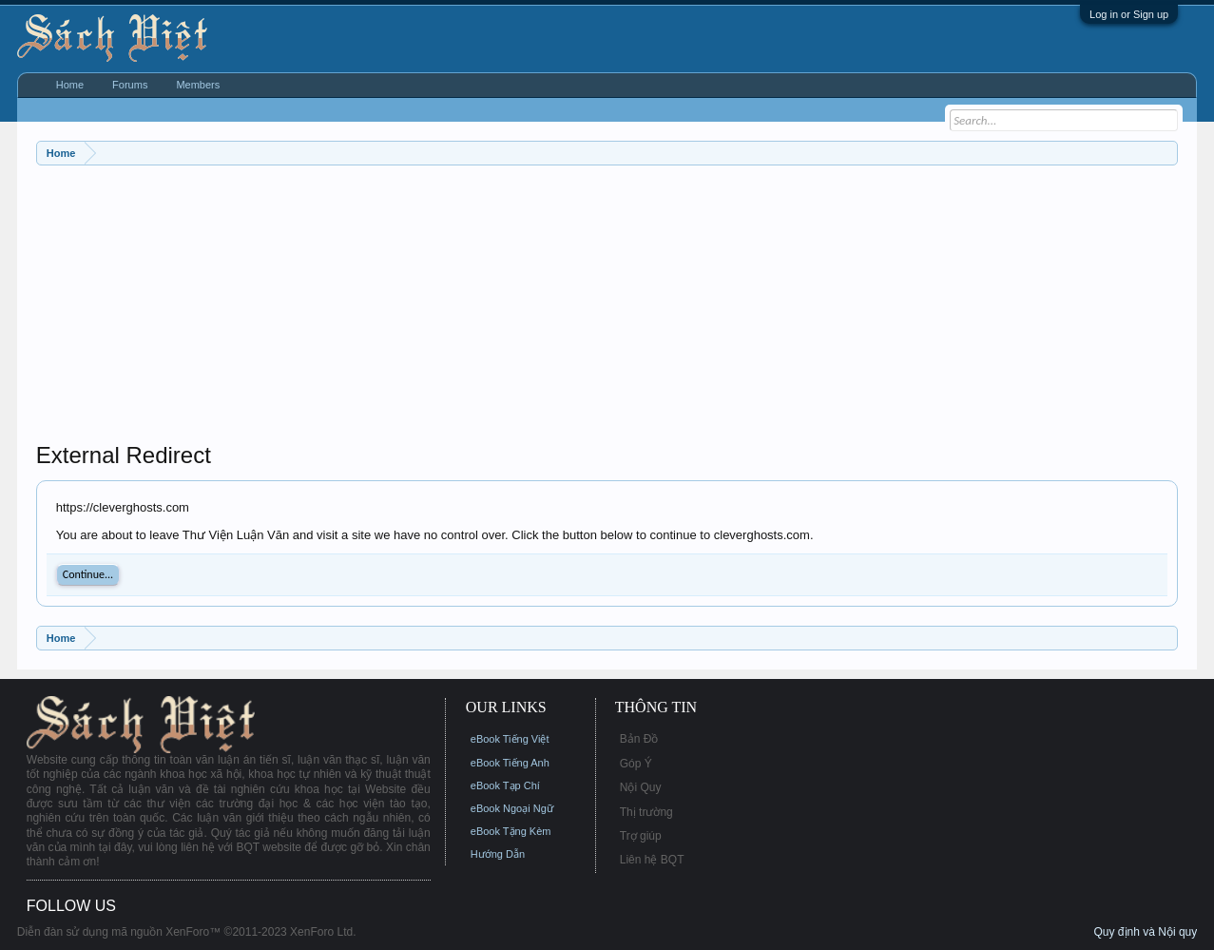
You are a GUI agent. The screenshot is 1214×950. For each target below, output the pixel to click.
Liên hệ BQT (652, 859)
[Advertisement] (606, 308)
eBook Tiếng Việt (510, 739)
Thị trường (646, 812)
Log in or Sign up (1128, 14)
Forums (129, 84)
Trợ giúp (641, 836)
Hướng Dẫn (498, 854)
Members (198, 84)
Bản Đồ (639, 739)
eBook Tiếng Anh (510, 762)
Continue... (88, 574)
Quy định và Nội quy (1146, 932)
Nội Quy (641, 787)
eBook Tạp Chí (505, 785)
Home (70, 84)
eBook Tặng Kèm (511, 831)
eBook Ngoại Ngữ (512, 808)
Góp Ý (636, 763)
